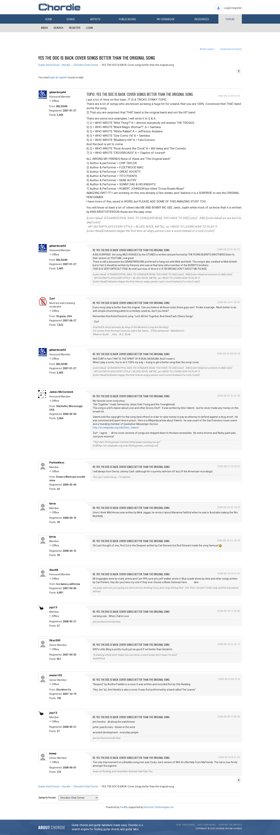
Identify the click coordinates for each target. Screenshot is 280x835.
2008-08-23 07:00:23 (228, 249)
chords (237, 828)
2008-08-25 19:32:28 (228, 395)
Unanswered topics (231, 49)
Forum (230, 19)
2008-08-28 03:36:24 (228, 540)
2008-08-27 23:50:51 (229, 466)
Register (74, 27)
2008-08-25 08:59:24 (228, 353)
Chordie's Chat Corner (86, 65)
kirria (52, 503)
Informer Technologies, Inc (159, 807)
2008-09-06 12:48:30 (228, 716)
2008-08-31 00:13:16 (229, 679)
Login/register (233, 8)
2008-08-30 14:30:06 (228, 610)
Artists (95, 19)
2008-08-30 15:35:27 (229, 644)
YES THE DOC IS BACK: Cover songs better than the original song (96, 57)
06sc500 (54, 640)
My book (165, 19)
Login (89, 27)
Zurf (52, 298)
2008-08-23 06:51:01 (229, 95)
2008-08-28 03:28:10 (228, 507)
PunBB (124, 807)
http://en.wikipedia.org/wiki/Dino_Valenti (116, 427)
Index (44, 27)
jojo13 (53, 607)
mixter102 (55, 675)
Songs (71, 19)
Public (127, 19)
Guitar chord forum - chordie (54, 65)
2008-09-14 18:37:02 (229, 757)
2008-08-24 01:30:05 (228, 302)
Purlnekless (56, 462)
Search (58, 27)
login (52, 77)
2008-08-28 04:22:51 (228, 573)
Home (48, 19)
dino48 (53, 570)
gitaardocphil (57, 92)
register (62, 77)
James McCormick (61, 392)
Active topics (207, 49)
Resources (202, 19)
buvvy (52, 753)
